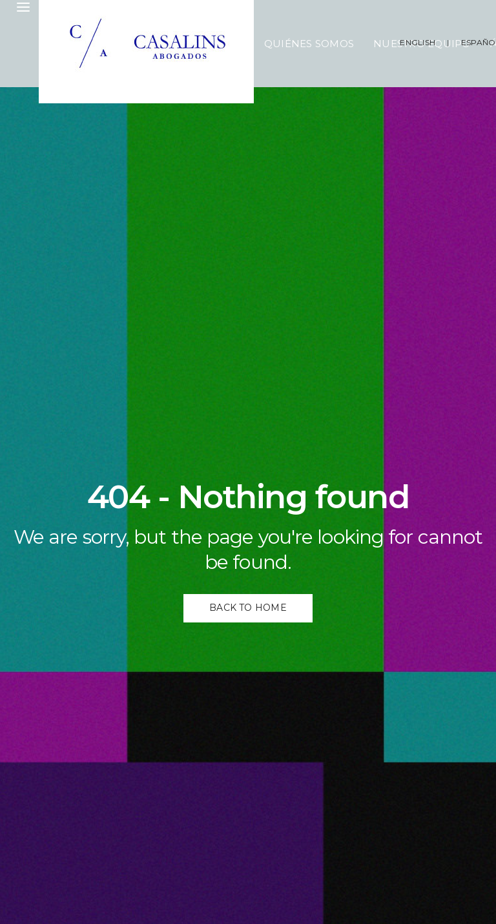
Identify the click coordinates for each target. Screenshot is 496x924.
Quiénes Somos (309, 43)
